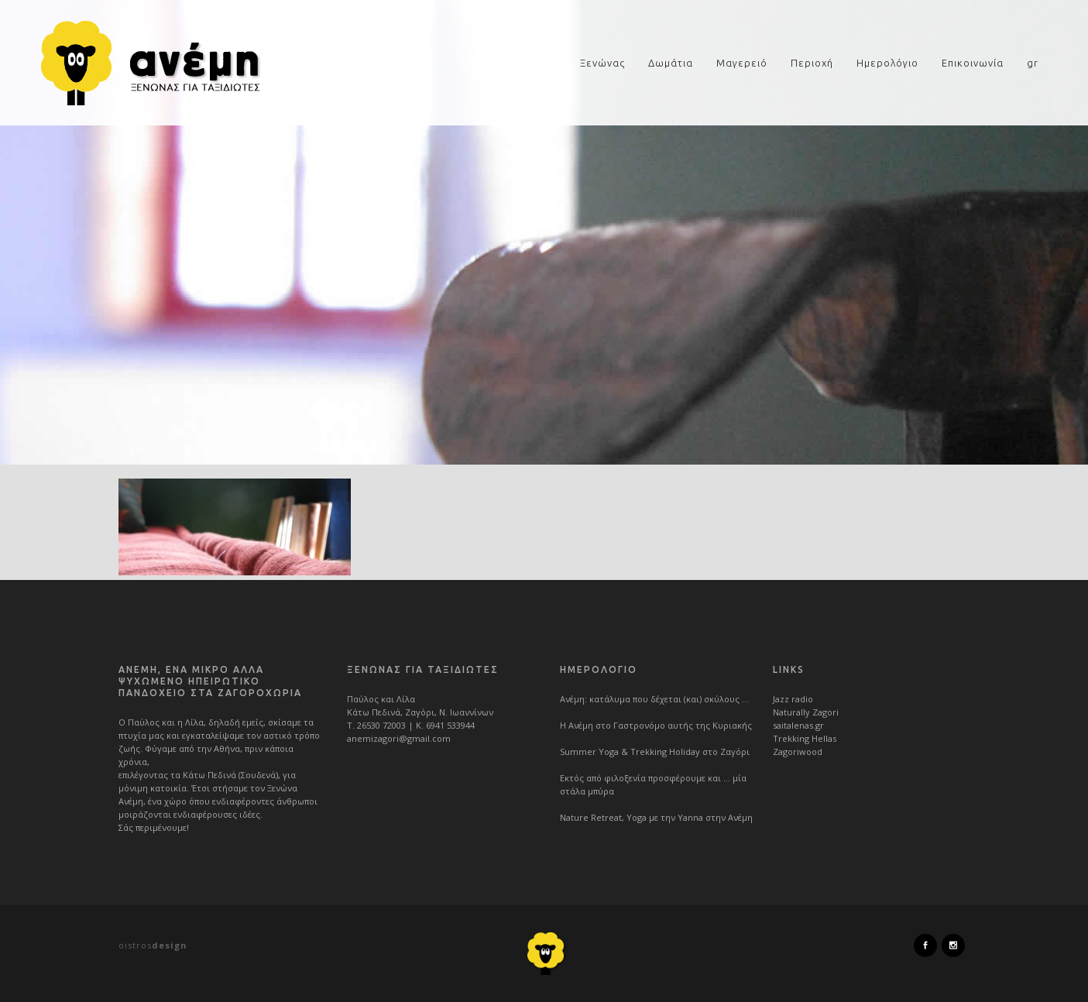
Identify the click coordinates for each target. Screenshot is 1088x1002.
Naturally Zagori (806, 712)
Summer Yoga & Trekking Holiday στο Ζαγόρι (655, 751)
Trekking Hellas (804, 738)
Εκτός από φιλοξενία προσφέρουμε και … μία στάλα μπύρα (653, 784)
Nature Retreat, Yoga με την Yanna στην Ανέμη (656, 817)
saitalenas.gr (798, 725)
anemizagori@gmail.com (399, 738)
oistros (152, 945)
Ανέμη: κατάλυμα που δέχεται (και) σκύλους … (654, 699)
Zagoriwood (797, 751)
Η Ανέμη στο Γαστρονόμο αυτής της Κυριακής (656, 725)
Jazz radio (793, 699)
